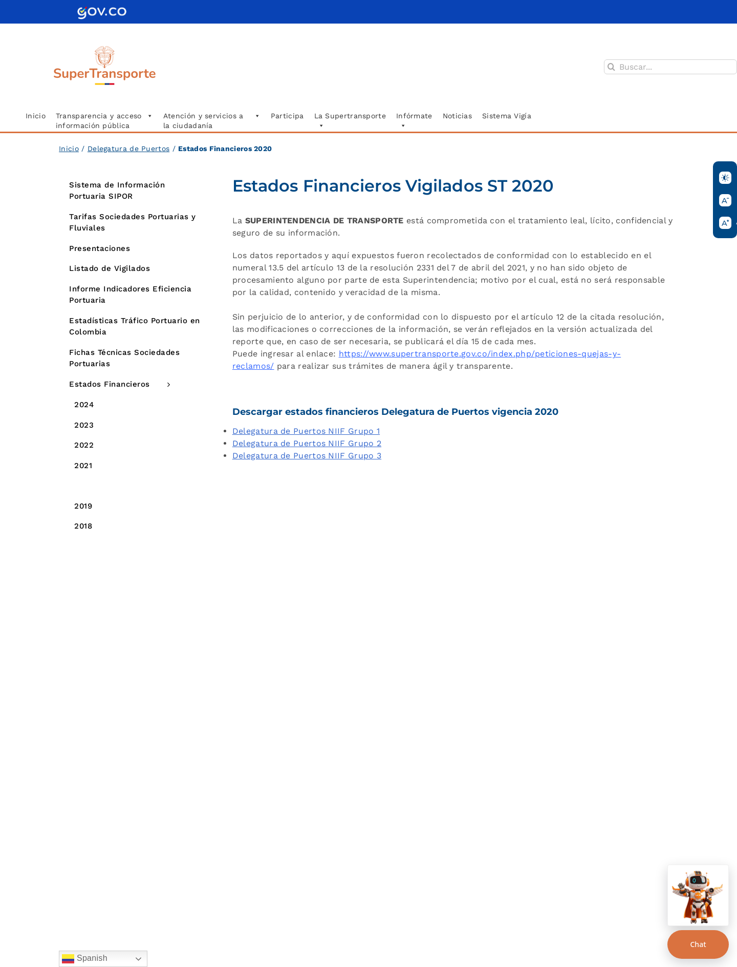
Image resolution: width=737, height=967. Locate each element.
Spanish (84, 959)
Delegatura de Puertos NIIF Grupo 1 (306, 431)
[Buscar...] (670, 66)
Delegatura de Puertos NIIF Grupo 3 (306, 455)
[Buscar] (611, 66)
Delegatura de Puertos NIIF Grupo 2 (306, 443)
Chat (698, 944)
